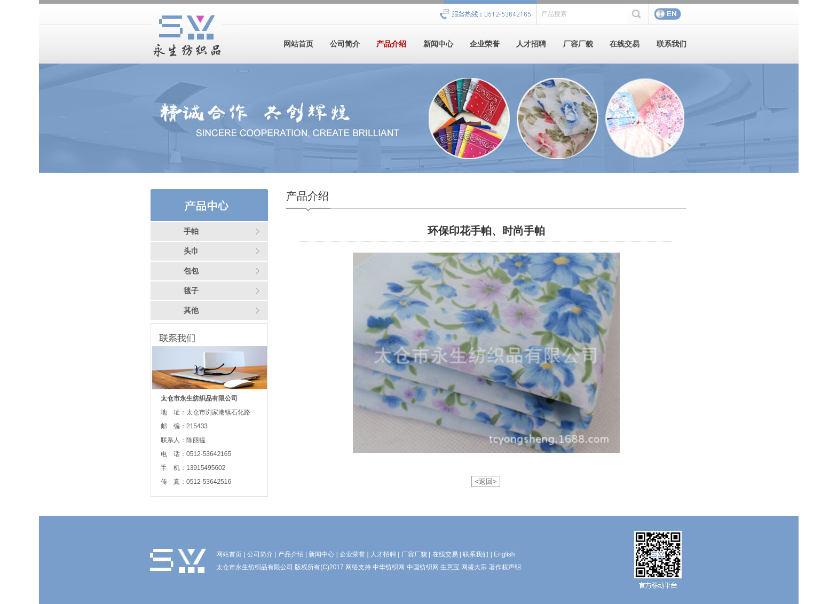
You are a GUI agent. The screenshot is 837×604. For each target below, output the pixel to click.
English (504, 554)
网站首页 (298, 44)
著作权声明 (505, 567)
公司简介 (345, 44)
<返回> (485, 481)
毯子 (191, 291)
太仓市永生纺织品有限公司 (254, 567)
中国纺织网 (423, 567)
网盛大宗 (474, 567)
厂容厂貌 (578, 44)
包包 (191, 271)
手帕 (191, 232)
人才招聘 (531, 44)
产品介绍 (391, 44)
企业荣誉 (485, 44)
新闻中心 (438, 44)
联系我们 (671, 44)
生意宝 (450, 567)
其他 (191, 311)
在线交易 (624, 44)
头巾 (191, 251)
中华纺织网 (389, 567)
